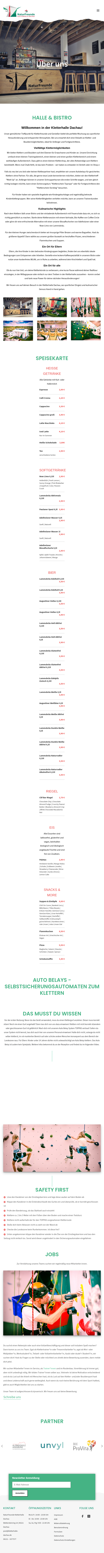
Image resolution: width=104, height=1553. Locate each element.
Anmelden (20, 1493)
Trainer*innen (49, 1368)
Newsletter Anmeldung (26, 1478)
